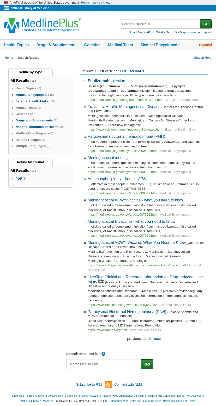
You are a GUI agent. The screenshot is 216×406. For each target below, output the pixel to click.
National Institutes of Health (179, 401)
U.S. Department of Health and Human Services (133, 401)
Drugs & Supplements (56, 45)
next (157, 339)
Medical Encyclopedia (160, 45)
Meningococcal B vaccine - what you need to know (131, 221)
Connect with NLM (128, 384)
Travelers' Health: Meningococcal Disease (124, 106)
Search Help (202, 57)
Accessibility (55, 395)
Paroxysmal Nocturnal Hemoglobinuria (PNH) (127, 311)
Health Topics (16, 45)
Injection (106, 81)
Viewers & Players (100, 395)
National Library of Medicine (30, 8)
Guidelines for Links (76, 395)
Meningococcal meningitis (110, 157)
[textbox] (160, 24)
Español (205, 45)
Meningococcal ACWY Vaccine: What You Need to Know (137, 242)
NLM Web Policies (23, 395)
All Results (20, 80)
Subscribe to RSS (94, 384)
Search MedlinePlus (83, 354)
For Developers (195, 395)
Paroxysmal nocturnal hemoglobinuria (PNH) (126, 136)
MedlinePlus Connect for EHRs (166, 395)
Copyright (41, 395)
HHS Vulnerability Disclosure (129, 395)
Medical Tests (120, 45)
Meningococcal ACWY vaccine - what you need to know (136, 200)
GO (206, 24)
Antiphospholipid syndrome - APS (117, 179)
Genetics (92, 45)
